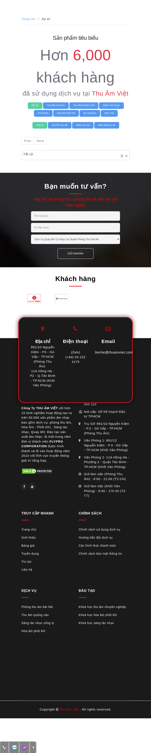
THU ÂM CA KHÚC (56, 105)
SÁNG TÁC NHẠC (111, 105)
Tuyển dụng (30, 553)
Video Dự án (83, 125)
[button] (4, 747)
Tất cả (35, 105)
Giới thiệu (28, 537)
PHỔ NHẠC (43, 113)
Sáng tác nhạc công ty (37, 623)
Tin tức (26, 561)
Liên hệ (26, 569)
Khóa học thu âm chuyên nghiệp (102, 607)
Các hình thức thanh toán (97, 545)
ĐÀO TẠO (109, 113)
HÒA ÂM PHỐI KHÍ (66, 113)
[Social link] (24, 486)
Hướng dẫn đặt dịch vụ (96, 537)
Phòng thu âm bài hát (37, 607)
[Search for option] (56, 155)
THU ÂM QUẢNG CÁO (84, 105)
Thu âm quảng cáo (35, 615)
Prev (27, 141)
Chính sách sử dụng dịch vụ (99, 529)
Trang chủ (28, 19)
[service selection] (75, 239)
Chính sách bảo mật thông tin (100, 553)
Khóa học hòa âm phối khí (98, 615)
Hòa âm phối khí (33, 631)
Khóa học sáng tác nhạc (96, 623)
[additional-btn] (14, 747)
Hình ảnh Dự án (106, 125)
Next (40, 141)
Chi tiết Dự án (60, 125)
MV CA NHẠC (89, 113)
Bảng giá (27, 545)
